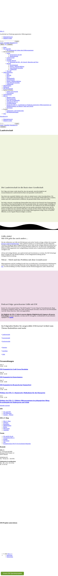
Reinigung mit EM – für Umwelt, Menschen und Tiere (24, 62)
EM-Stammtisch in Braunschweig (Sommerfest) (15, 385)
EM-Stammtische (11, 99)
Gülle (3, 354)
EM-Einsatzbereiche (8, 51)
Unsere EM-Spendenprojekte (12, 573)
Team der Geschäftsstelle (13, 100)
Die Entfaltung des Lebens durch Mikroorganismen (20, 50)
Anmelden (6, 430)
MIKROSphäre (7, 85)
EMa (8, 74)
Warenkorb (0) (13, 43)
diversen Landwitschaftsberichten (10, 243)
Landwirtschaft (10, 57)
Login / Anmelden (4, 43)
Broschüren (6, 424)
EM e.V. (2, 31)
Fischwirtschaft (6, 341)
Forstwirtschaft (6, 338)
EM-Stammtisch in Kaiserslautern (11, 377)
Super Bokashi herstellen (16, 68)
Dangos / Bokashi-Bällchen (17, 66)
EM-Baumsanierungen (12, 112)
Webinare (5, 422)
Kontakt (5, 439)
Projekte (5, 109)
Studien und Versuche (12, 91)
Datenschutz (10, 556)
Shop (4, 113)
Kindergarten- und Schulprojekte (15, 110)
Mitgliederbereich (8, 37)
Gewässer (9, 59)
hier (2, 266)
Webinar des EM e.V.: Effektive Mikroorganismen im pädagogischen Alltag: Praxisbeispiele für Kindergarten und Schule (25, 401)
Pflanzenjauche (11, 78)
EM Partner (10, 107)
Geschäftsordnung (11, 103)
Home (4, 47)
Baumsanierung (14, 56)
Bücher (5, 427)
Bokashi (9, 63)
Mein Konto (6, 428)
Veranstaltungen (7, 94)
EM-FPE (9, 75)
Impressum (9, 555)
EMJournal (6, 87)
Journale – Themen (8, 414)
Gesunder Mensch (11, 60)
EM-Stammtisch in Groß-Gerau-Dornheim (14, 369)
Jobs (4, 442)
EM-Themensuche (8, 88)
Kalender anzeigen (5, 405)
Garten (8, 53)
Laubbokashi (13, 69)
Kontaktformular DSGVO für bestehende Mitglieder (17, 443)
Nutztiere (4, 347)
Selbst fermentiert (8, 72)
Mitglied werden (7, 38)
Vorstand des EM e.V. (12, 102)
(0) (6, 44)
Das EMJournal (7, 413)
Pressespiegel (10, 93)
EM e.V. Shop (7, 421)
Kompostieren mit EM (16, 54)
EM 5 (8, 77)
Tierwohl (9, 71)
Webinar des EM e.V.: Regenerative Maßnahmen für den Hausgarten (22, 393)
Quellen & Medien (8, 90)
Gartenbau (5, 351)
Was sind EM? (7, 49)
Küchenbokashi (14, 65)
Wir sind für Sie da (8, 436)
